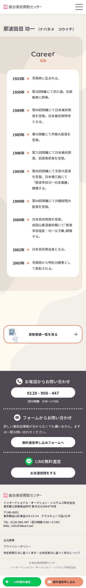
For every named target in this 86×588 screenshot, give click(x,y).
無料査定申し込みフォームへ (43, 442)
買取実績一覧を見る (43, 336)
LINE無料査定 (18, 582)
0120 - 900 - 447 (43, 393)
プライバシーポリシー (17, 546)
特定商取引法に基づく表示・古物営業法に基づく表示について (41, 553)
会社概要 (8, 540)
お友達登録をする (43, 473)
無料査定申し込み (61, 582)
